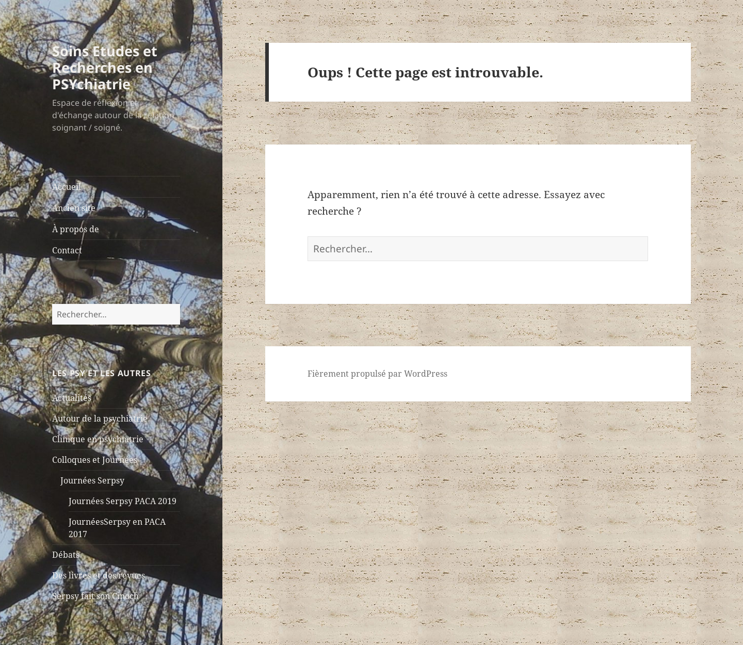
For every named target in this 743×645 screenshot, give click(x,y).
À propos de (75, 229)
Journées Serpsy (92, 480)
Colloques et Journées (94, 459)
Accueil (66, 186)
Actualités (71, 398)
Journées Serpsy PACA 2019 (122, 501)
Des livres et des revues (98, 575)
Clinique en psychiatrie (97, 439)
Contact (67, 250)
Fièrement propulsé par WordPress (377, 373)
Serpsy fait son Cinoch (95, 596)
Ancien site (73, 208)
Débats (65, 554)
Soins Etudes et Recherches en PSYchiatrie (104, 67)
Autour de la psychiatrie (100, 418)
